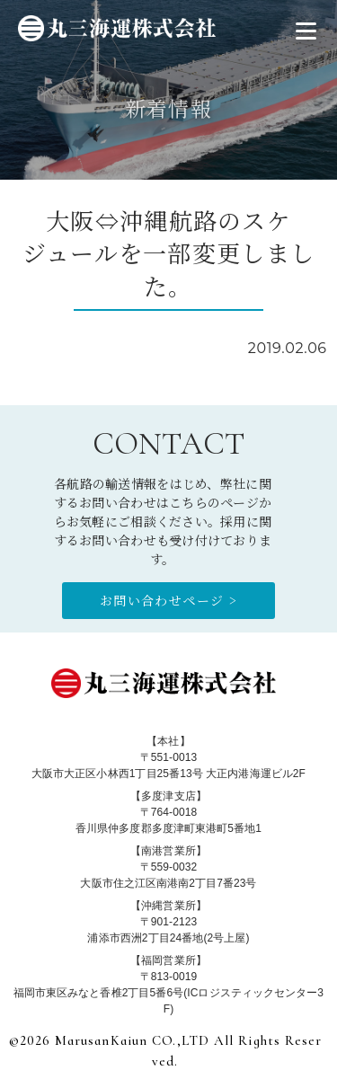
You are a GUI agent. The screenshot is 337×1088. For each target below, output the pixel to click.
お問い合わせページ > (168, 600)
